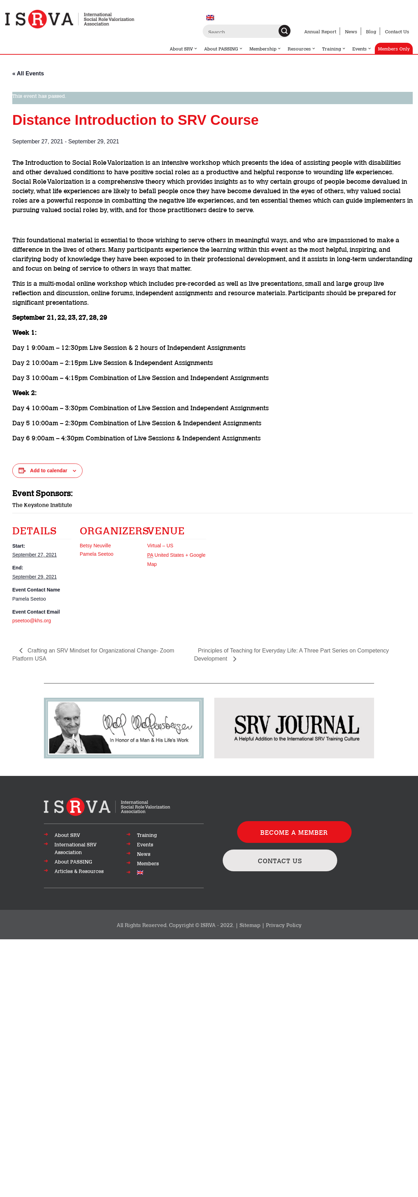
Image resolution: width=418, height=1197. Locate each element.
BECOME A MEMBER (294, 832)
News (351, 31)
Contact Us (397, 31)
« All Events (28, 73)
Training (334, 48)
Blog (371, 31)
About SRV (184, 48)
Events (362, 48)
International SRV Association (75, 848)
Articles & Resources (79, 871)
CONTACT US (280, 860)
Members (148, 863)
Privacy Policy (284, 924)
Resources (302, 48)
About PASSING (223, 48)
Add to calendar (48, 470)
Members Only (394, 48)
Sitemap (250, 924)
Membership (265, 48)
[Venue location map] (252, 561)
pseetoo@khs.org (31, 620)
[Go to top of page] (107, 806)
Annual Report (320, 31)
